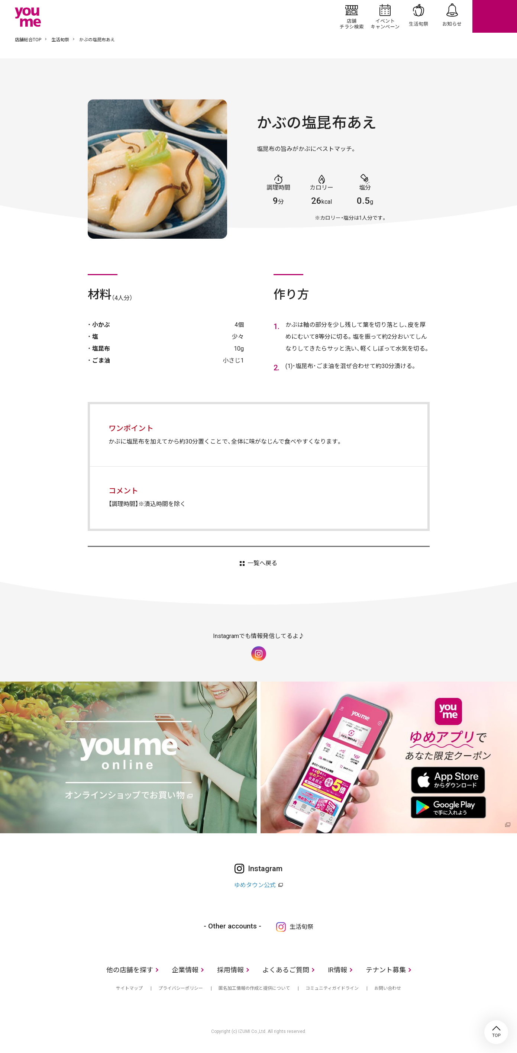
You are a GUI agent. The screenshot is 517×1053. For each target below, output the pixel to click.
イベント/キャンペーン (385, 16)
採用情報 (230, 970)
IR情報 (337, 970)
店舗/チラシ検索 (351, 16)
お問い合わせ (387, 988)
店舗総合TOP (28, 39)
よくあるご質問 (285, 970)
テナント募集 (386, 970)
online (494, 16)
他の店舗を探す (129, 970)
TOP (496, 1032)
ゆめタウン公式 (255, 885)
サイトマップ (129, 988)
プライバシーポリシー (180, 988)
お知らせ (452, 16)
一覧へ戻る (262, 563)
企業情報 (185, 970)
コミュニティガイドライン (332, 988)
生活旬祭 (418, 16)
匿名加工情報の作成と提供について (254, 988)
